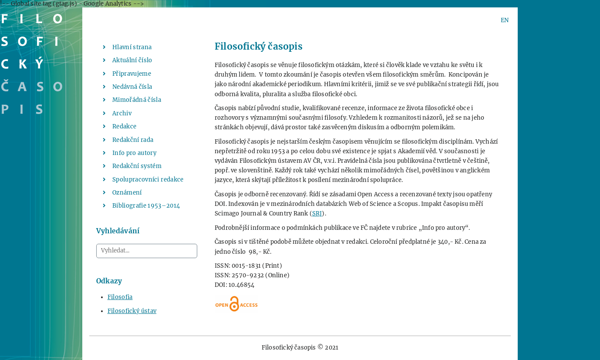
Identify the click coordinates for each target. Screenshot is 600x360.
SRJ (317, 213)
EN (505, 20)
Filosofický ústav (132, 311)
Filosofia (120, 297)
